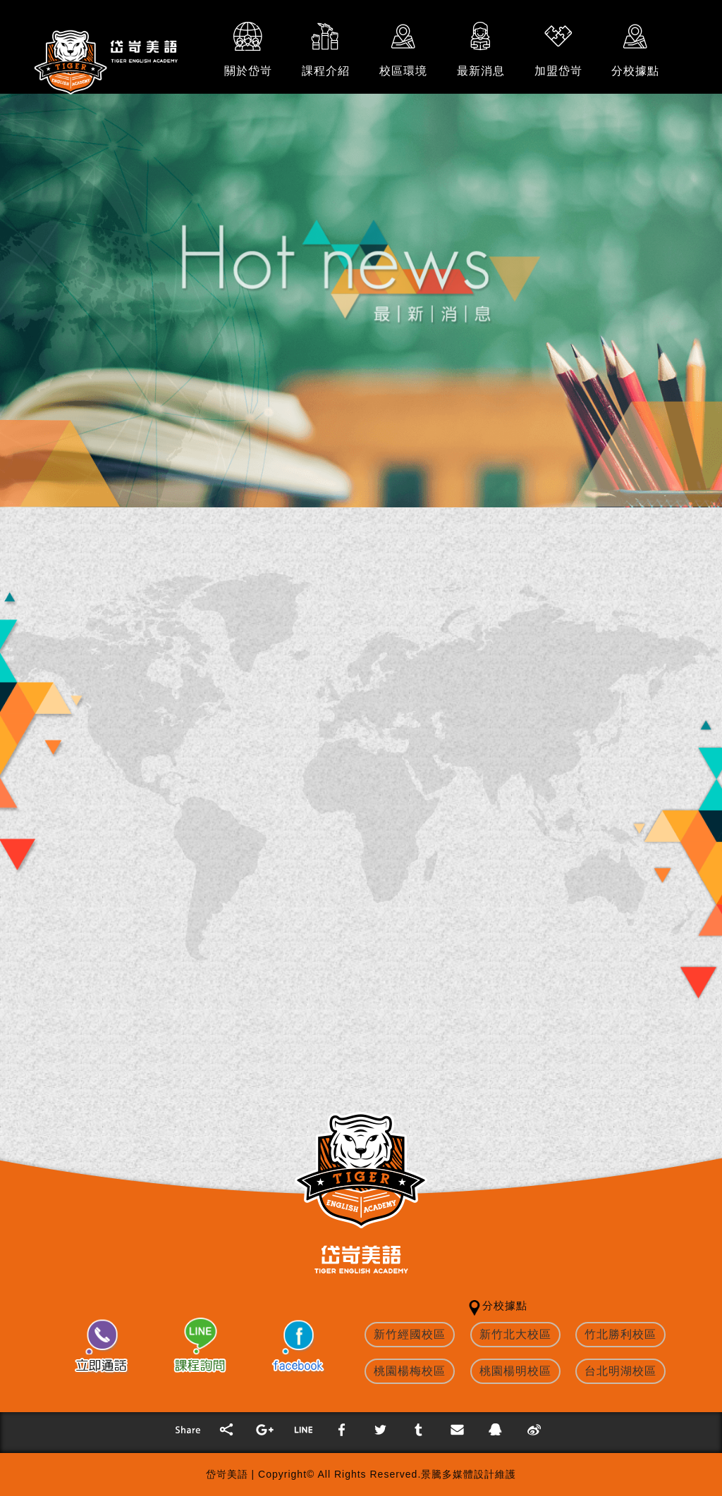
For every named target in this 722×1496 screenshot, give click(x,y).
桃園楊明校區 (515, 1371)
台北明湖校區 (620, 1371)
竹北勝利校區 (620, 1334)
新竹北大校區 (515, 1334)
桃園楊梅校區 (410, 1371)
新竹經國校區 (410, 1334)
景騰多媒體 (447, 1474)
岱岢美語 (227, 1474)
